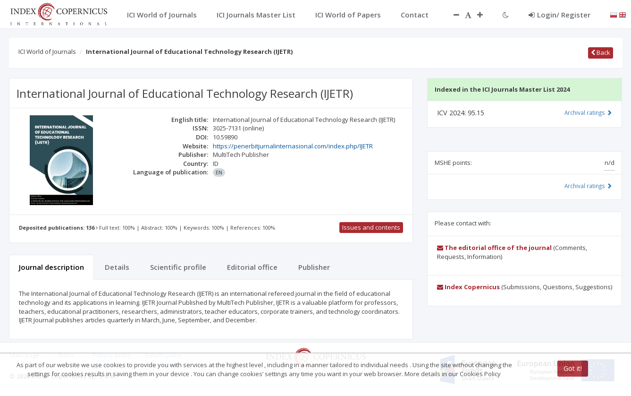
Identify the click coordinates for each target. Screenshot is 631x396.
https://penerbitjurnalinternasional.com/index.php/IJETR (293, 146)
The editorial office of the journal (494, 247)
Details (117, 267)
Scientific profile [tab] (178, 267)
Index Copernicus (468, 287)
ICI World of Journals (47, 51)
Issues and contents (371, 227)
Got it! (573, 368)
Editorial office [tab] (252, 267)
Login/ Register (559, 14)
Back (600, 52)
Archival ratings (588, 112)
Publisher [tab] (314, 267)
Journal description (51, 267)
